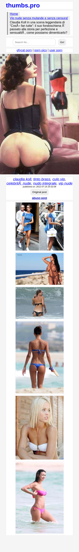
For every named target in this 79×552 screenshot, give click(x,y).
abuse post (39, 198)
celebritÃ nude (19, 183)
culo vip (58, 179)
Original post (39, 192)
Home (14, 14)
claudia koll (22, 179)
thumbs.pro (23, 5)
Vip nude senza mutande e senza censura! (39, 18)
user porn (55, 50)
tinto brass (42, 179)
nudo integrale (45, 183)
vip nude (66, 183)
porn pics (40, 50)
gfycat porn (24, 50)
